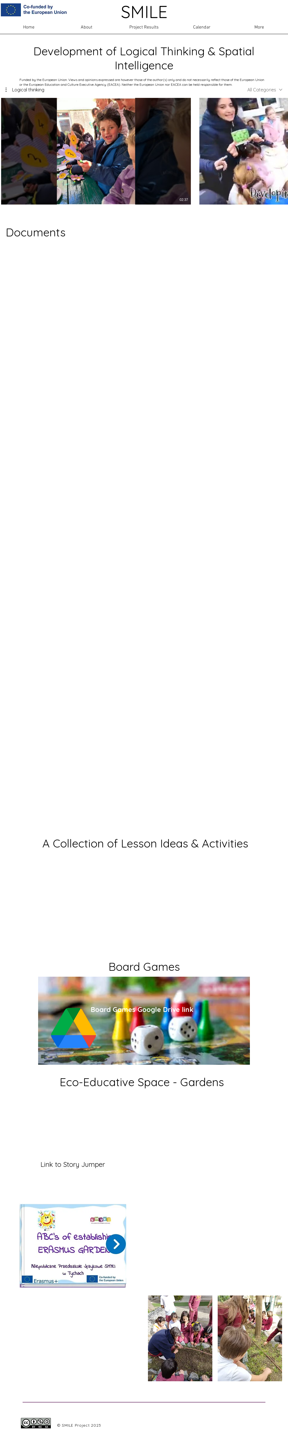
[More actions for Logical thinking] (25, 89)
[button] (25, 89)
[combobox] (264, 90)
